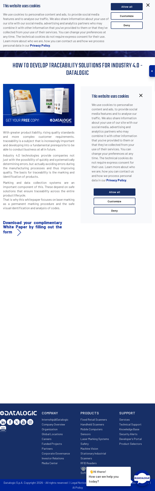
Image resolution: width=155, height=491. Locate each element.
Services (124, 419)
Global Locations (52, 434)
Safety (85, 443)
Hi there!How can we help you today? (103, 476)
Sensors (86, 434)
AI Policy (77, 487)
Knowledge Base (129, 429)
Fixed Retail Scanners (94, 419)
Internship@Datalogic (55, 419)
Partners (47, 448)
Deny (127, 25)
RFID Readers (89, 463)
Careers (46, 439)
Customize (127, 16)
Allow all (126, 6)
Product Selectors (130, 443)
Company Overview (53, 424)
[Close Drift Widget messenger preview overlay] (83, 469)
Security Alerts (128, 434)
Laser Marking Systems (95, 439)
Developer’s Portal (130, 439)
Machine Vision (89, 448)
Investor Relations (53, 458)
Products (90, 413)
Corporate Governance (56, 453)
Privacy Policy (40, 45)
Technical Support (130, 424)
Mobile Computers (92, 429)
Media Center (50, 463)
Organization (50, 429)
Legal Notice (78, 482)
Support (127, 413)
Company (50, 413)
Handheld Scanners (92, 424)
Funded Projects (52, 443)
